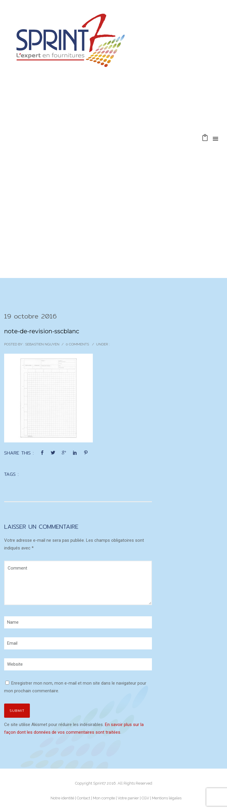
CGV (145, 798)
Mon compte (104, 798)
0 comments (77, 344)
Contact (83, 798)
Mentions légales (166, 798)
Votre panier (128, 798)
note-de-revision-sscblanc (41, 331)
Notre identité (62, 798)
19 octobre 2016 (30, 316)
